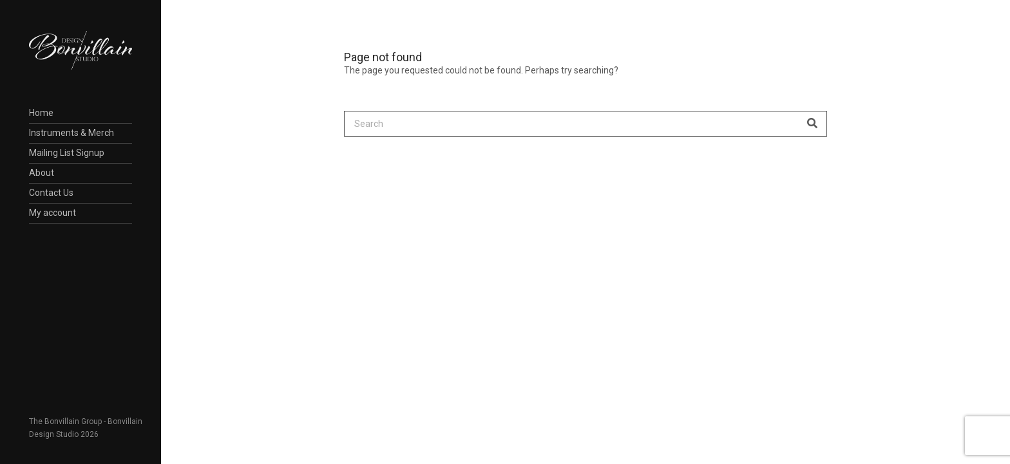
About (41, 173)
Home (41, 113)
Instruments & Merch (71, 133)
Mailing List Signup (66, 153)
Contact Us (51, 193)
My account (52, 213)
